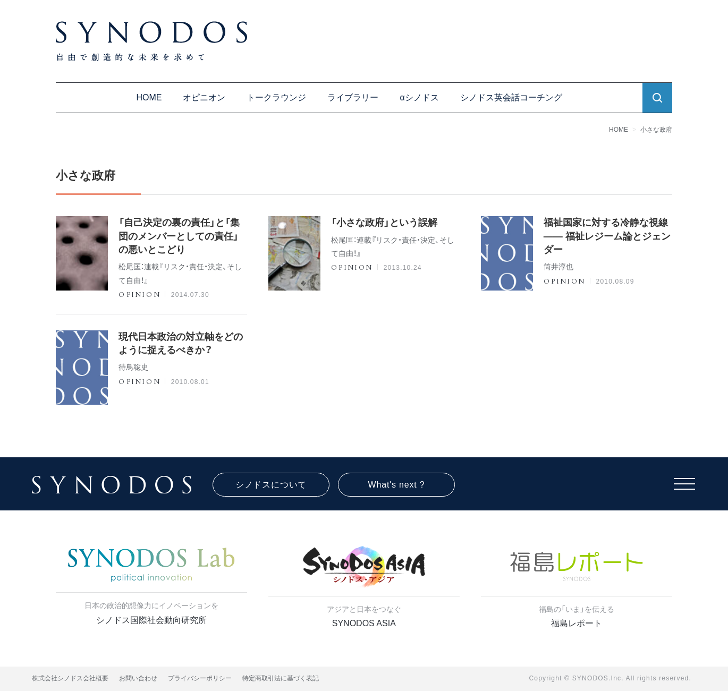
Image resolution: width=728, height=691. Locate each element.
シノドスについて (271, 484)
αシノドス (419, 97)
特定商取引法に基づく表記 (280, 678)
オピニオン (204, 97)
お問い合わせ (138, 678)
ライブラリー (352, 97)
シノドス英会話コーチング (511, 97)
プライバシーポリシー (200, 678)
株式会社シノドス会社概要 (70, 678)
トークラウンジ (276, 97)
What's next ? (396, 484)
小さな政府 (656, 129)
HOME (149, 97)
